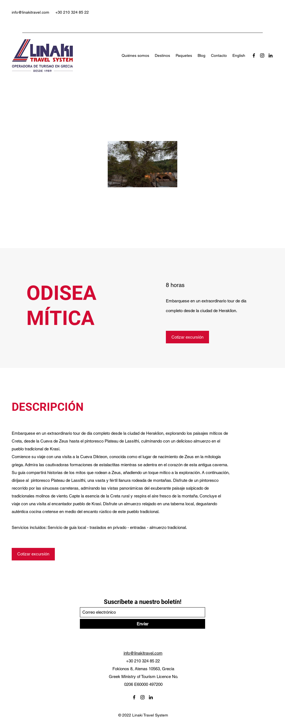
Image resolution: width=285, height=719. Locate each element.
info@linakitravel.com (30, 12)
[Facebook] (254, 55)
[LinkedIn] (270, 55)
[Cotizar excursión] (187, 337)
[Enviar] (142, 624)
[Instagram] (262, 55)
